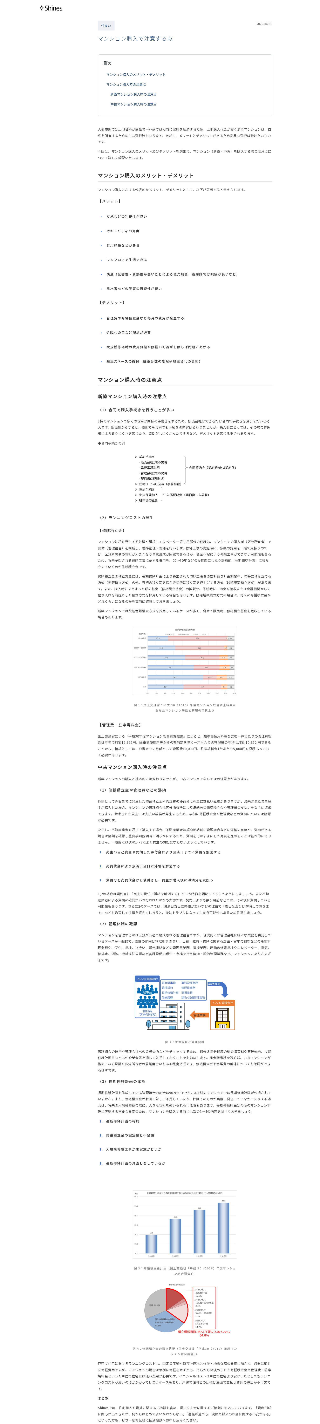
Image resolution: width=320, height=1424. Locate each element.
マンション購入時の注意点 (126, 84)
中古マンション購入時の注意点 (133, 104)
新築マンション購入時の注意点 (133, 94)
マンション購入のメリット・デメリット (136, 74)
